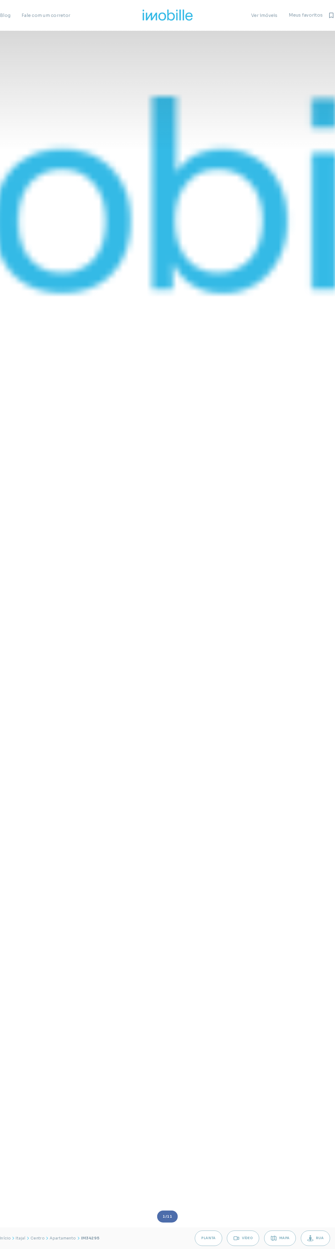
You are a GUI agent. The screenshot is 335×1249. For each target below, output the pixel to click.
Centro (38, 1238)
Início (5, 1238)
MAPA (278, 1238)
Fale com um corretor (46, 15)
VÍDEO (241, 1238)
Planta (206, 1238)
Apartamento (63, 1238)
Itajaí (20, 1238)
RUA (315, 1238)
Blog (5, 15)
